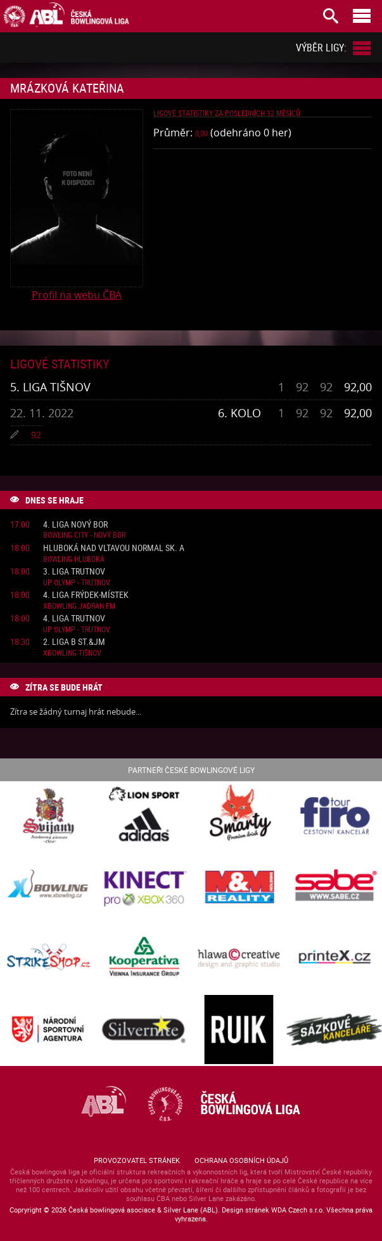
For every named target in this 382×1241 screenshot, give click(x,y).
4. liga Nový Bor (75, 524)
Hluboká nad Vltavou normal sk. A (113, 548)
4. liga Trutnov (74, 618)
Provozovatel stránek (137, 1160)
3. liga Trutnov (74, 571)
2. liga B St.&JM (74, 642)
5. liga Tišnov (50, 386)
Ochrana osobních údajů (241, 1160)
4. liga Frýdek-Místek (86, 595)
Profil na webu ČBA (77, 295)
